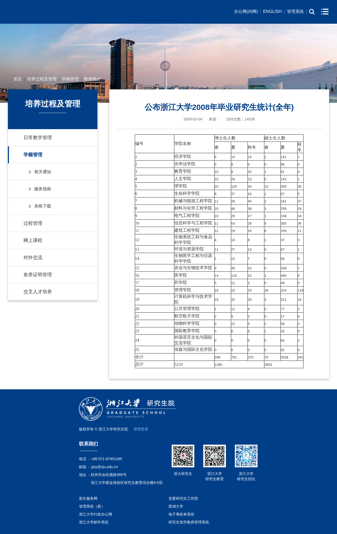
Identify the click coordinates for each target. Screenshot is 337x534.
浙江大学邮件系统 (93, 522)
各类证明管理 (37, 274)
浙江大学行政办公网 (95, 514)
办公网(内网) (246, 11)
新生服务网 (88, 498)
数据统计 (92, 79)
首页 (17, 79)
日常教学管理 (37, 137)
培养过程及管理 (42, 79)
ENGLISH (272, 11)
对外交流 (32, 257)
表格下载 (42, 206)
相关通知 (42, 171)
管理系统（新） (92, 506)
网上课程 (32, 240)
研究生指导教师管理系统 (188, 522)
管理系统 (295, 11)
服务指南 (42, 189)
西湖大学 (175, 506)
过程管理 (32, 223)
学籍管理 (70, 79)
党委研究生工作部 (183, 498)
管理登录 (140, 429)
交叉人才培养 (37, 291)
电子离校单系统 (181, 514)
